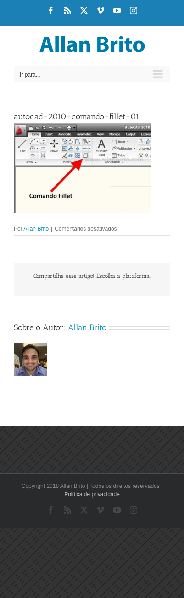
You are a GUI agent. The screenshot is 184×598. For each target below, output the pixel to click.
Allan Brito (36, 229)
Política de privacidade (92, 494)
